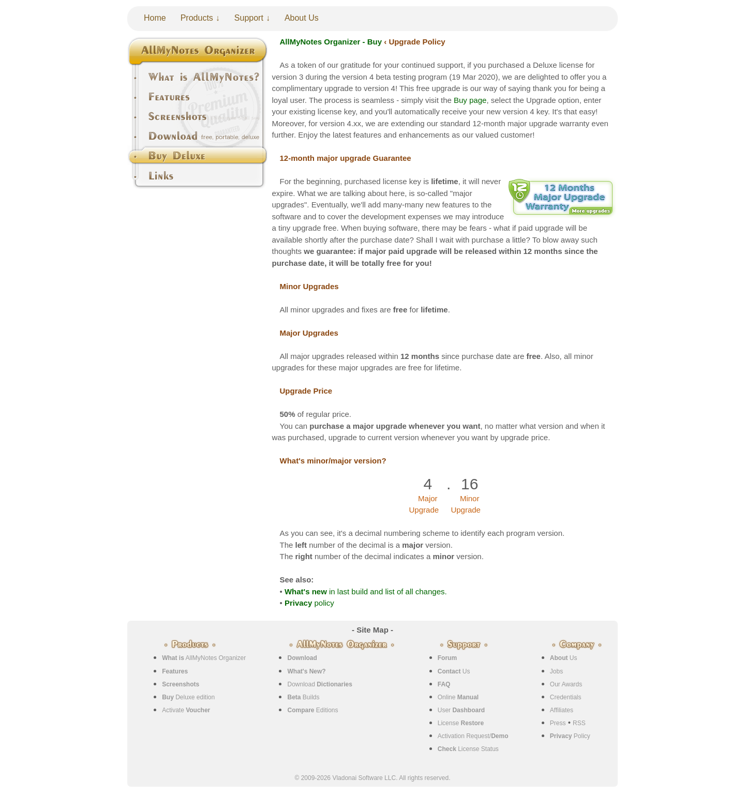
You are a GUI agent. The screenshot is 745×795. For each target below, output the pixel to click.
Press (558, 723)
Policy (570, 736)
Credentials (566, 697)
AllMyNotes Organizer (204, 658)
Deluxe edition (188, 697)
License (461, 723)
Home (155, 17)
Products (197, 17)
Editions (312, 710)
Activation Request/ (473, 736)
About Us (302, 17)
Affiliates (561, 710)
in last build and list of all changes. (366, 591)
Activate (186, 710)
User (461, 710)
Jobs (556, 671)
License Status (468, 749)
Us (454, 671)
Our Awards (566, 684)
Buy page (470, 100)
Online (458, 697)
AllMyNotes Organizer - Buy (331, 41)
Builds (303, 697)
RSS (579, 723)
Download (319, 684)
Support (248, 17)
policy (309, 602)
